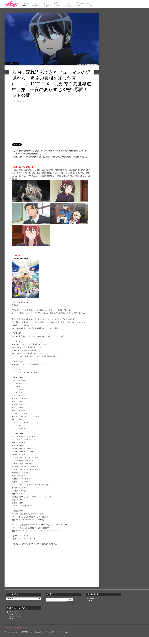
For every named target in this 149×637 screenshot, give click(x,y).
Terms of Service (58, 632)
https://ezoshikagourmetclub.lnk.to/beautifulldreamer (41, 531)
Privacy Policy (45, 632)
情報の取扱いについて (14, 614)
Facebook (90, 598)
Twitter (89, 601)
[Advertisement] (51, 121)
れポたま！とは (12, 612)
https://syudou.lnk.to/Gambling (33, 520)
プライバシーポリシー (14, 616)
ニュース (10, 63)
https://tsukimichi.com (28, 536)
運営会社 (10, 619)
